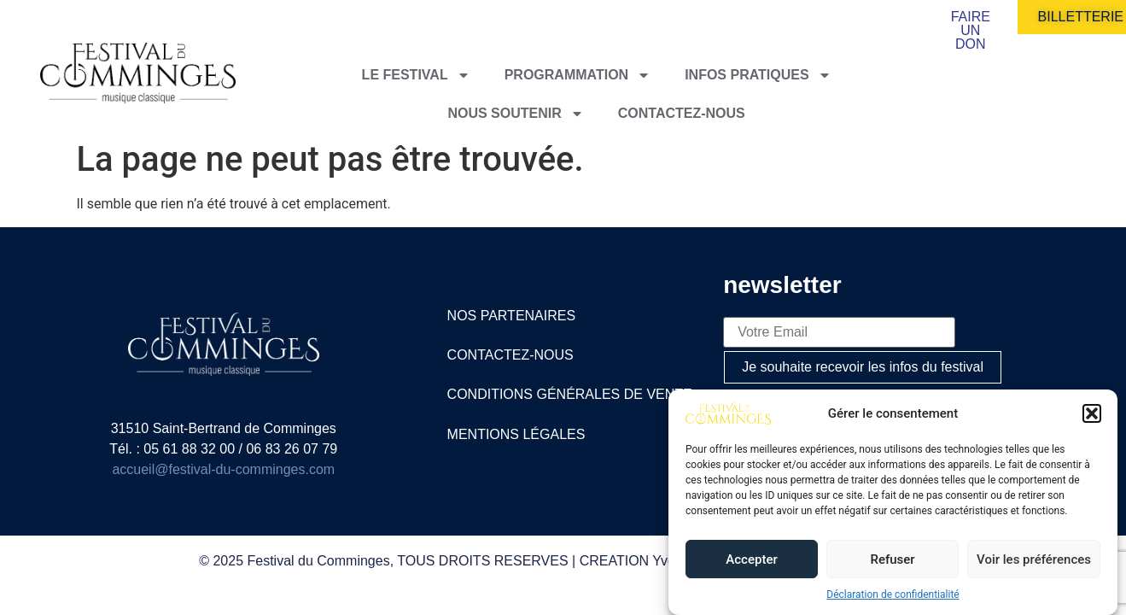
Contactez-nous (681, 113)
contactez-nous (510, 355)
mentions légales (516, 434)
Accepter (751, 559)
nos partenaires (511, 315)
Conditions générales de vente (569, 394)
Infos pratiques (758, 75)
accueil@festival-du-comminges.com (223, 469)
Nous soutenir (515, 113)
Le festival (416, 75)
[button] (1091, 413)
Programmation (578, 75)
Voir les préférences (1034, 559)
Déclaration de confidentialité (892, 594)
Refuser (892, 559)
